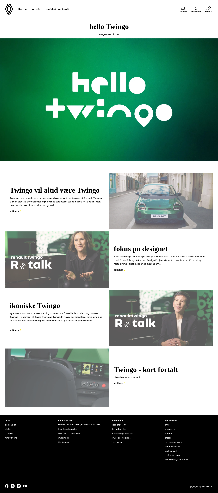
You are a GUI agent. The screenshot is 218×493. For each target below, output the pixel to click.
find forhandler (118, 429)
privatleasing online (121, 438)
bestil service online (67, 429)
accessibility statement (176, 459)
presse (168, 438)
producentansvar (173, 442)
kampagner (117, 442)
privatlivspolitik (172, 446)
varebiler (9, 433)
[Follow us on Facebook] (6, 486)
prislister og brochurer (122, 433)
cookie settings (172, 455)
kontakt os (170, 429)
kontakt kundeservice (69, 433)
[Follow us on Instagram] (13, 486)
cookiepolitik (171, 451)
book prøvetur (118, 425)
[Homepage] (9, 9)
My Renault (63, 442)
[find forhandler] (196, 9)
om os (167, 425)
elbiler (8, 429)
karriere (168, 433)
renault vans (11, 438)
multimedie (63, 438)
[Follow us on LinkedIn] (19, 486)
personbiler (10, 425)
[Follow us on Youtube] (25, 486)
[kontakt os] (208, 9)
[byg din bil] (183, 9)
